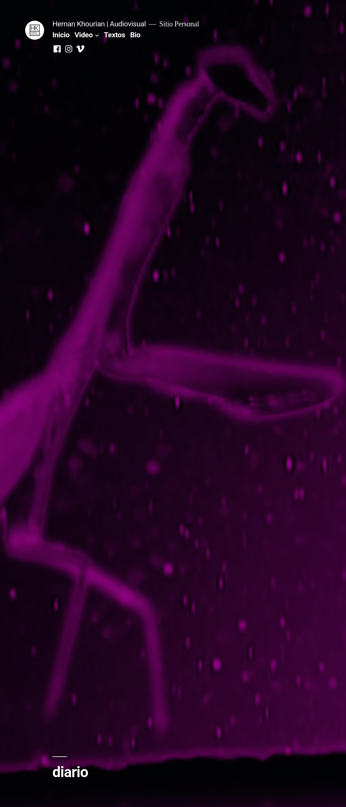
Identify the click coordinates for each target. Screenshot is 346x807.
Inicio (61, 35)
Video (84, 35)
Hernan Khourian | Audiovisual (99, 24)
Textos (114, 35)
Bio (135, 35)
